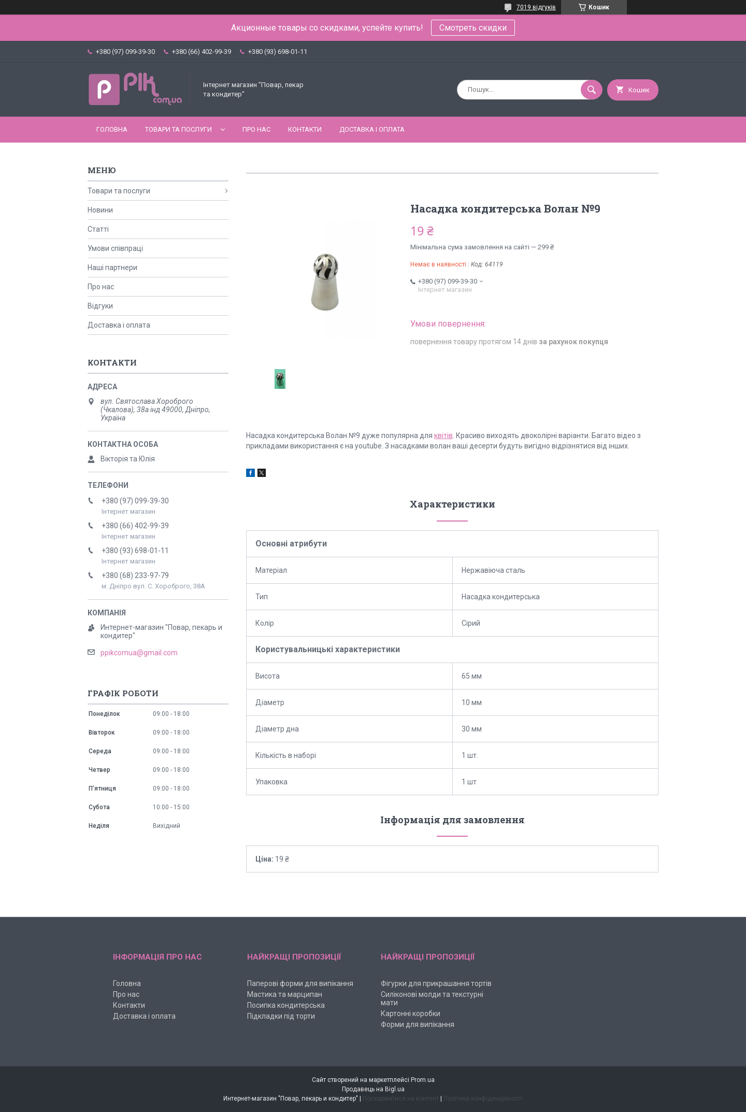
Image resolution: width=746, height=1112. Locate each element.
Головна (111, 129)
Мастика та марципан (284, 994)
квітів (443, 435)
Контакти (305, 129)
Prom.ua (423, 1079)
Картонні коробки (410, 1013)
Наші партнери (112, 267)
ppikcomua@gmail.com (139, 653)
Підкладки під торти (281, 1016)
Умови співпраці (115, 248)
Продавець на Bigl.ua (373, 1089)
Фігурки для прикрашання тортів (436, 983)
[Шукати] (591, 90)
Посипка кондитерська (286, 1005)
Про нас (256, 129)
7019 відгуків (536, 7)
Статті (98, 229)
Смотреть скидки (473, 28)
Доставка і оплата (372, 129)
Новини (100, 210)
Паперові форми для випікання (300, 983)
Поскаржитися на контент (401, 1098)
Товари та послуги (178, 129)
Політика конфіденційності (483, 1098)
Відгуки (100, 306)
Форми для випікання (417, 1024)
